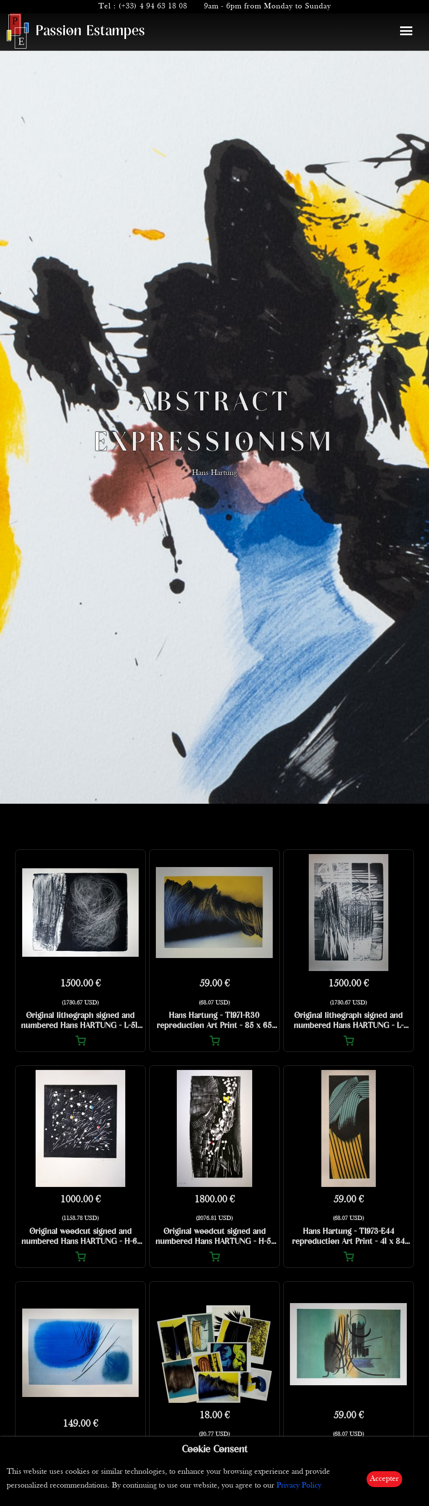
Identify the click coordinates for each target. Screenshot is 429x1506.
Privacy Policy (299, 1486)
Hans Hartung (214, 484)
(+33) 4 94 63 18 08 (153, 6)
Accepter (384, 1479)
